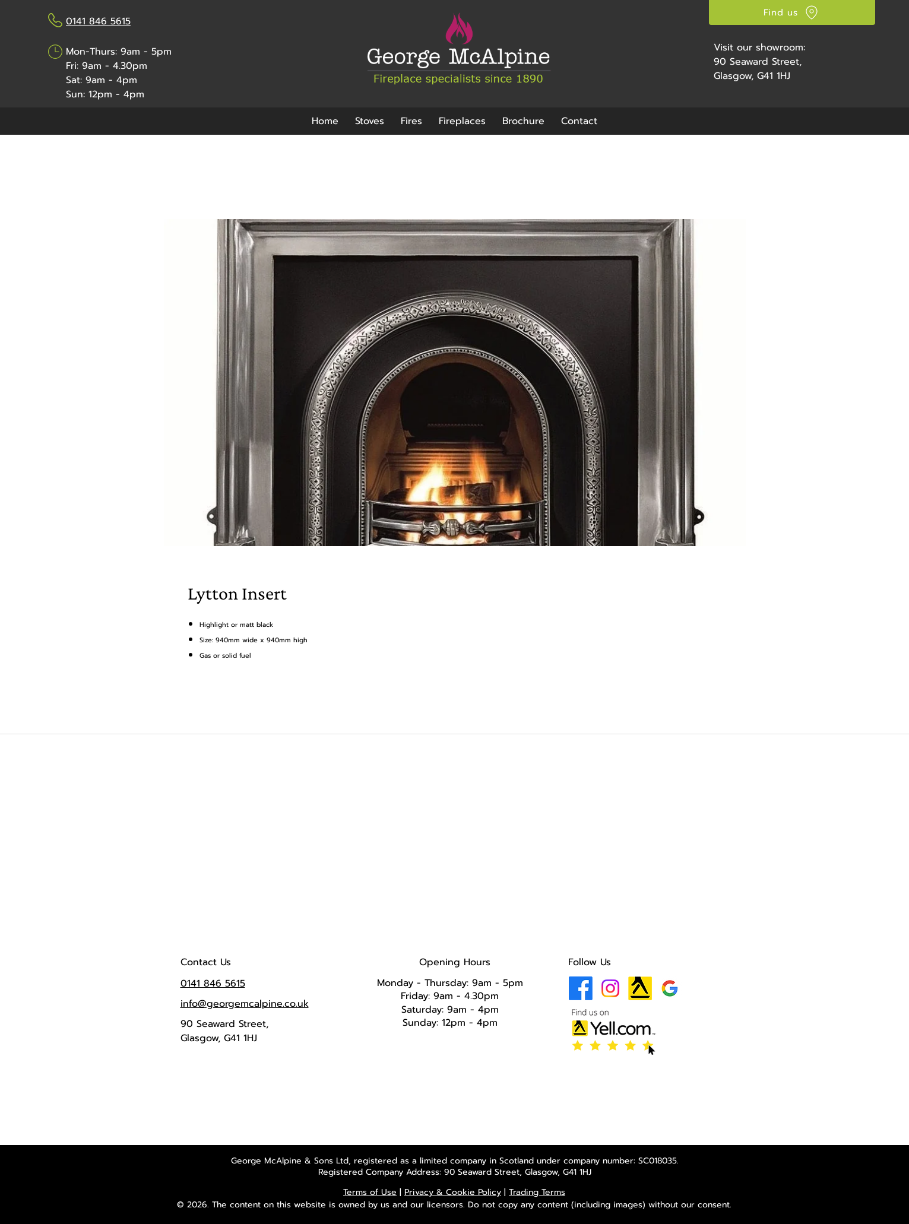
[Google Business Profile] (670, 988)
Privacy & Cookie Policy (452, 1192)
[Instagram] (610, 988)
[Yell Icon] (640, 988)
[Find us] (792, 12)
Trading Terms (537, 1192)
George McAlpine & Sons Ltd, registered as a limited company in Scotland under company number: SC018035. (455, 1161)
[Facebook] (581, 988)
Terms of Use (370, 1192)
